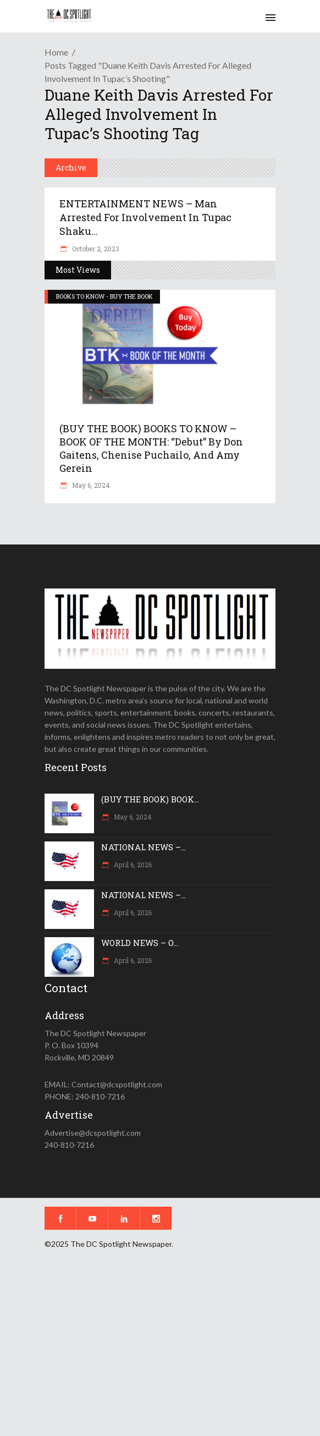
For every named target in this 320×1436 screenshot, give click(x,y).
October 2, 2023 (94, 248)
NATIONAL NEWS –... (143, 846)
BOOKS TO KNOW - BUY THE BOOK (104, 296)
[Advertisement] (160, 1350)
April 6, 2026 (132, 864)
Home (56, 52)
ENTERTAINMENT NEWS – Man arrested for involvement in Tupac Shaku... (145, 217)
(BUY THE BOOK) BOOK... (150, 799)
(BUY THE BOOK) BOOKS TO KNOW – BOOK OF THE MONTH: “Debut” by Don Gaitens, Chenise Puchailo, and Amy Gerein (151, 448)
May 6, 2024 (90, 485)
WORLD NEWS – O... (139, 942)
